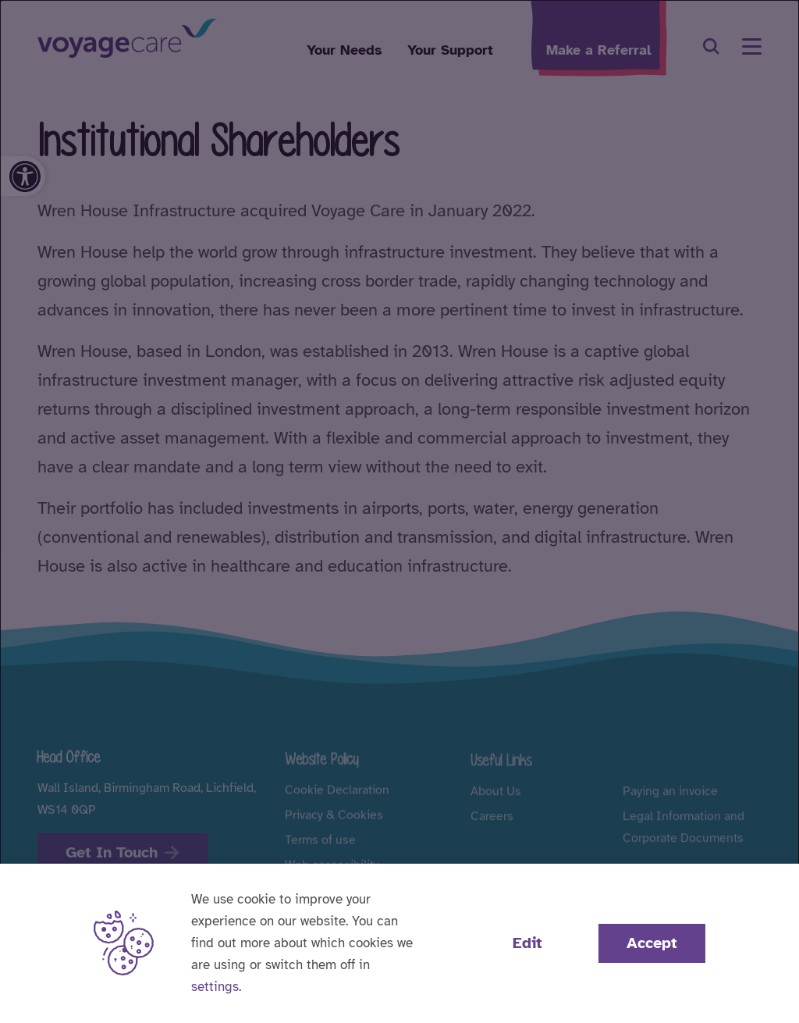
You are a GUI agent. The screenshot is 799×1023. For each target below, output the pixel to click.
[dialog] (399, 511)
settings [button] (215, 986)
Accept (652, 943)
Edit (527, 943)
